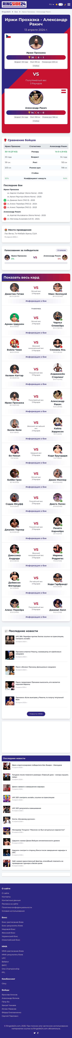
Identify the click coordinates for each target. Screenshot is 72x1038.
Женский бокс (8, 933)
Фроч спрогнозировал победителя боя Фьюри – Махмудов (37, 765)
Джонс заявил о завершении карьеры (28, 787)
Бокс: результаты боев (12, 926)
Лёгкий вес (36, 291)
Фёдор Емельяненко (11, 1012)
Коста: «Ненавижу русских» (23, 819)
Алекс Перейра (14, 610)
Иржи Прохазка (36, 52)
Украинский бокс (10, 936)
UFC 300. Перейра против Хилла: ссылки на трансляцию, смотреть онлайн (40, 637)
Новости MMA (36, 714)
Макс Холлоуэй (57, 294)
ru (50, 4)
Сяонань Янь (58, 349)
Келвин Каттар (14, 375)
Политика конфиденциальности (17, 907)
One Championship (10, 969)
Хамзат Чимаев (9, 1005)
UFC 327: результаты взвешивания (26, 808)
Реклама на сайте (10, 904)
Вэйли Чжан (14, 349)
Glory (4, 983)
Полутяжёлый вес (36, 80)
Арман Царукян (14, 324)
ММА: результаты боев (12, 955)
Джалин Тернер (14, 529)
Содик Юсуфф (14, 504)
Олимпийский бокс (11, 940)
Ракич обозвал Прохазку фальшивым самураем (36, 667)
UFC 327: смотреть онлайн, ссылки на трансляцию (33, 797)
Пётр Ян (6, 1002)
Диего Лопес (58, 504)
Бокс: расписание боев (12, 922)
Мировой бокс (8, 929)
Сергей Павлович (10, 1016)
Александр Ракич (36, 108)
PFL (3, 972)
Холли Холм (14, 430)
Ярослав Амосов (9, 995)
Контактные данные (11, 900)
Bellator (5, 962)
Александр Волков (10, 998)
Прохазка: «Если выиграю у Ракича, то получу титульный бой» (40, 698)
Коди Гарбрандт (58, 584)
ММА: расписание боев (13, 951)
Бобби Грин (14, 480)
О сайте (5, 893)
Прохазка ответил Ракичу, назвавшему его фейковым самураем (38, 653)
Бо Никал (14, 455)
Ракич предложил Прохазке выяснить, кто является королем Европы (38, 683)
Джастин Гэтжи (14, 294)
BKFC (4, 965)
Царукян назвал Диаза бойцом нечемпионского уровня (36, 841)
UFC (4, 958)
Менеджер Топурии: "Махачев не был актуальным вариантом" (38, 830)
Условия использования (13, 911)
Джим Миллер (57, 480)
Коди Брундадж (57, 455)
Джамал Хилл (57, 610)
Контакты (6, 897)
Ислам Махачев (9, 1009)
